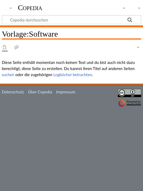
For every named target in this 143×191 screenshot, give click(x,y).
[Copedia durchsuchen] (71, 19)
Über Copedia (40, 91)
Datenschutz (13, 91)
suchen (8, 74)
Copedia (30, 7)
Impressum (65, 91)
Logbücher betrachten (72, 74)
